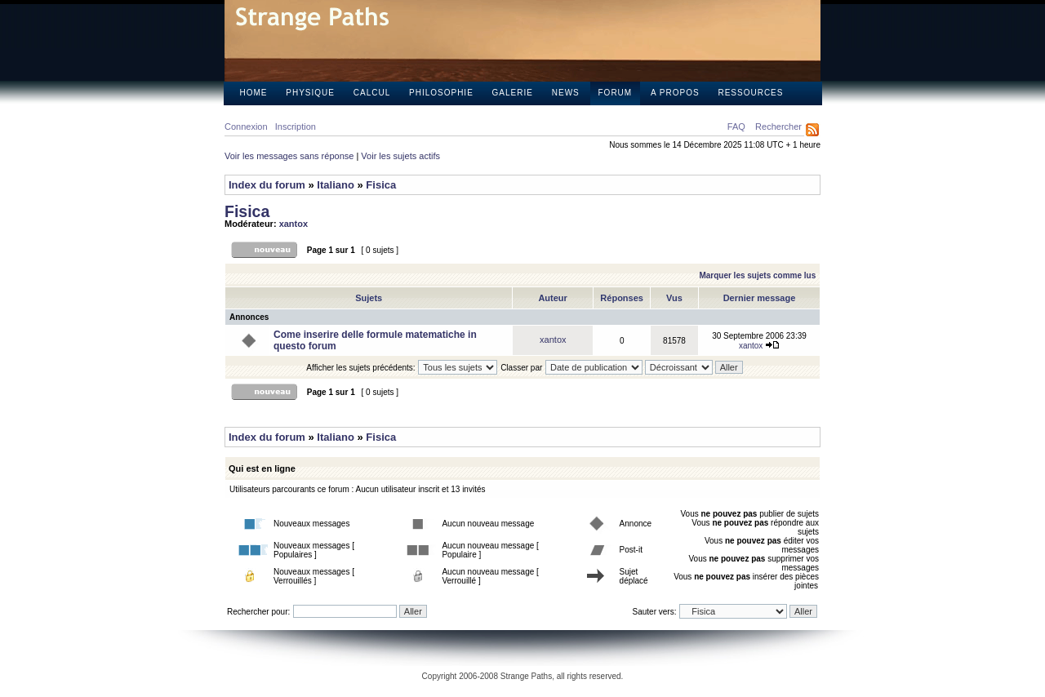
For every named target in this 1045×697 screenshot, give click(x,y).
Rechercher (778, 126)
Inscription (295, 126)
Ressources (750, 92)
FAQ (736, 126)
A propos (675, 92)
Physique (310, 92)
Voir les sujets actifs (400, 156)
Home (254, 92)
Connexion (246, 126)
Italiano (335, 185)
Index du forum (267, 185)
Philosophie (441, 92)
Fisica (381, 185)
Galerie (512, 92)
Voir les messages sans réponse (289, 156)
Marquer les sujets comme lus (757, 275)
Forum (615, 92)
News (566, 92)
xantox (293, 224)
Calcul (372, 92)
